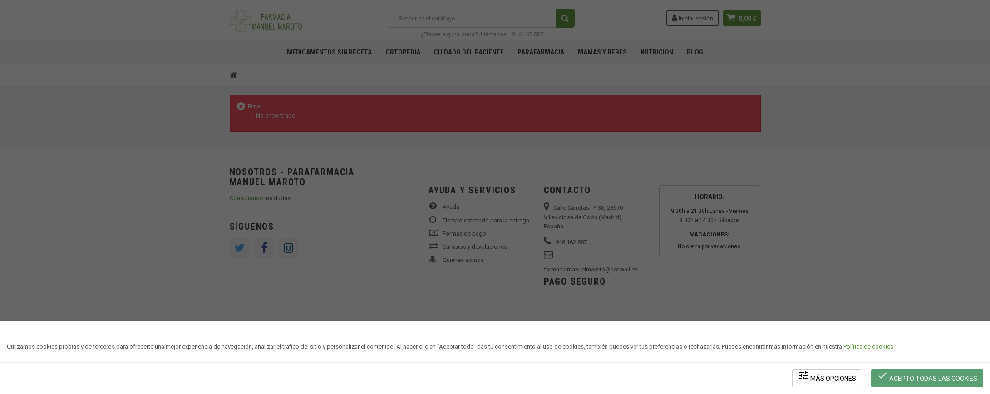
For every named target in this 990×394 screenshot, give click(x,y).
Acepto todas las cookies (927, 376)
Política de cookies (868, 346)
